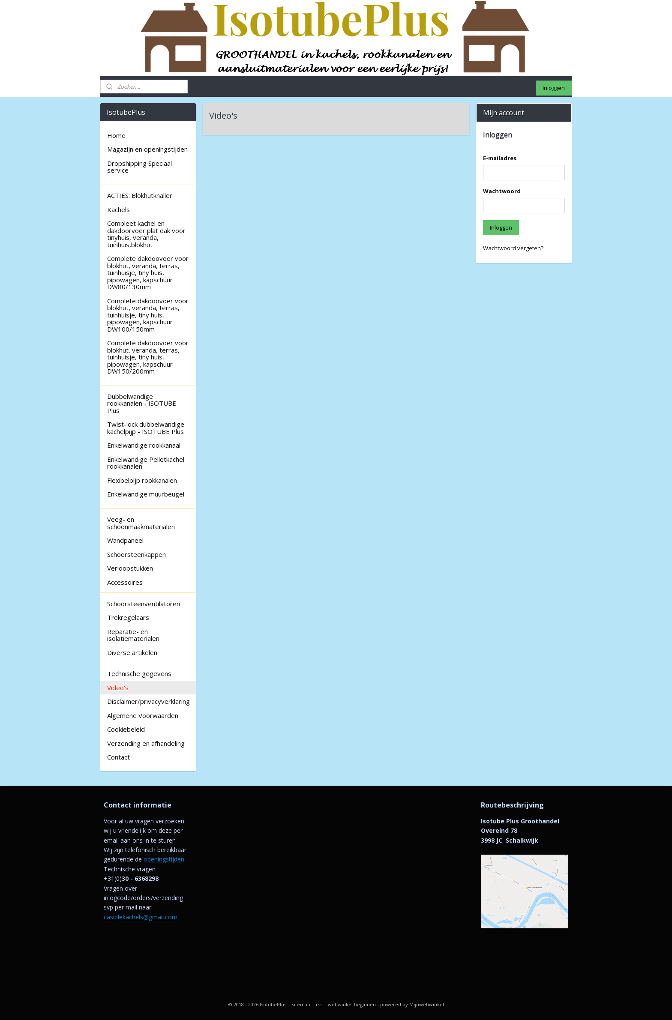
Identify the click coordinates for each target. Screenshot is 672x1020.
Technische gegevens (139, 673)
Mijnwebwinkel (426, 1004)
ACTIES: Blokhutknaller (139, 195)
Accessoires (125, 582)
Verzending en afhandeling (146, 743)
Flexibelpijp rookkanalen (142, 480)
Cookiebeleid (126, 729)
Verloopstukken (130, 568)
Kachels (118, 209)
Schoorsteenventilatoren (143, 603)
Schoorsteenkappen (136, 554)
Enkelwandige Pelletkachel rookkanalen (145, 463)
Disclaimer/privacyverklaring (148, 701)
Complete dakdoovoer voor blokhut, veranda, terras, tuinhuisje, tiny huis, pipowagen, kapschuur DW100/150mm (148, 314)
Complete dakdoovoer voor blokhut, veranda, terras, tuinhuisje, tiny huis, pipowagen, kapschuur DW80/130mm (148, 272)
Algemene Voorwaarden (142, 715)
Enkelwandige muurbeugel (145, 494)
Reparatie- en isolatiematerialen (133, 635)
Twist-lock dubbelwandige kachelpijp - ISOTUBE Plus (145, 428)
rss (319, 1004)
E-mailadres (499, 158)
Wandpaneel (125, 540)
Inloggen (554, 88)
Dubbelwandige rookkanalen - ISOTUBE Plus (141, 403)
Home (116, 135)
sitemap (301, 1004)
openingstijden (164, 859)
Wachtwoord (502, 191)
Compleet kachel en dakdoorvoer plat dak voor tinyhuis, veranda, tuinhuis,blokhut (146, 234)
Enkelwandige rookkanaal (143, 445)
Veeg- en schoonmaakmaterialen (141, 523)
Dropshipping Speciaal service (139, 167)
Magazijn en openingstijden (147, 149)
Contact (118, 757)
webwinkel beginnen (352, 1004)
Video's (118, 687)
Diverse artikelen (132, 652)
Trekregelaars (128, 617)
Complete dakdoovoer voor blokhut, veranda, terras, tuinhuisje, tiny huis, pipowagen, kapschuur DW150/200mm (148, 356)
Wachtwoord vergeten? (513, 248)
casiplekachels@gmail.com (140, 917)
